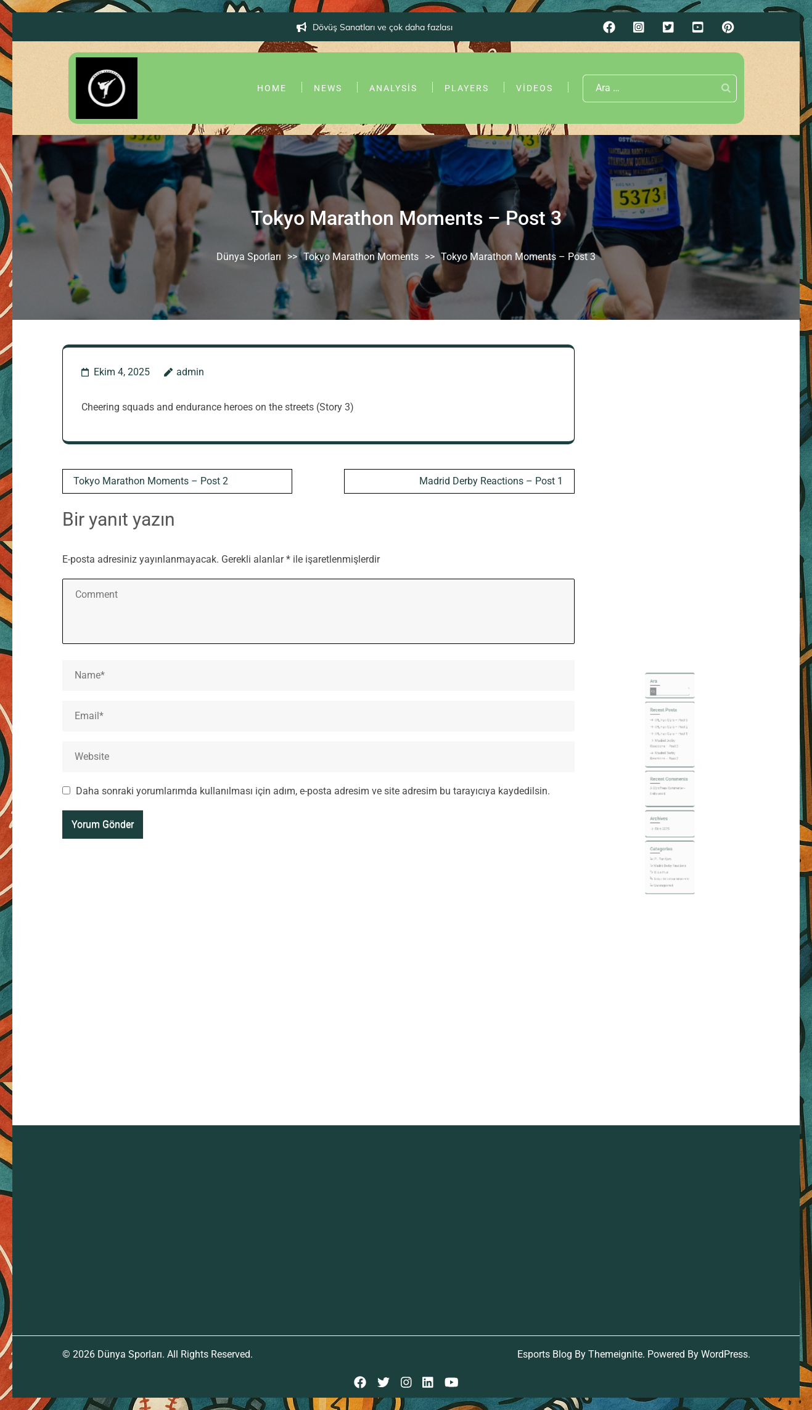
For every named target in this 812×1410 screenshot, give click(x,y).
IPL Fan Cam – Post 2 (670, 757)
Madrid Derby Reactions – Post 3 (666, 767)
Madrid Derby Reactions (669, 844)
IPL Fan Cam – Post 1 (670, 761)
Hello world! (662, 799)
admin (190, 372)
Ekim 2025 (664, 821)
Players (467, 88)
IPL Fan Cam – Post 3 (670, 753)
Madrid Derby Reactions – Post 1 (491, 481)
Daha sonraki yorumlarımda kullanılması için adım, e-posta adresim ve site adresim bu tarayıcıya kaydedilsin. (313, 791)
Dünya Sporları (248, 257)
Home (272, 88)
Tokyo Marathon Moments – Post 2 (150, 481)
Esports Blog (544, 1354)
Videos (534, 88)
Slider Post (664, 848)
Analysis (393, 88)
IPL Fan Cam (665, 840)
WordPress (724, 1354)
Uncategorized (665, 856)
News (328, 88)
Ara (659, 728)
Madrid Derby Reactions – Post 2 (666, 775)
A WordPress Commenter (667, 795)
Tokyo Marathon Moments (361, 257)
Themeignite (615, 1354)
